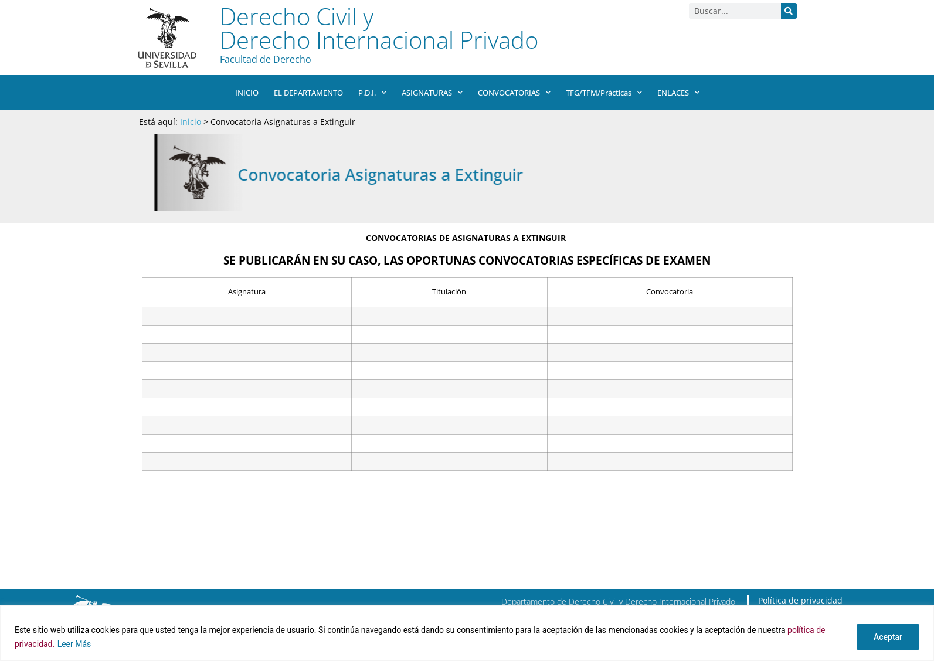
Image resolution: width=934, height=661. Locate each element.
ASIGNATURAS (432, 92)
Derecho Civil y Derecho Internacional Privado (379, 28)
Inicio (190, 121)
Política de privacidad (800, 600)
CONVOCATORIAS (513, 92)
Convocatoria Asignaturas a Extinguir (456, 174)
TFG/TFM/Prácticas (603, 92)
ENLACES (678, 92)
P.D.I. (372, 92)
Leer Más (74, 644)
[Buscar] (789, 11)
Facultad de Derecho (265, 59)
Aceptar (888, 637)
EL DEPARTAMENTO (308, 92)
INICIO (247, 92)
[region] (467, 633)
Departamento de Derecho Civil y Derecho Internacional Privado (618, 601)
